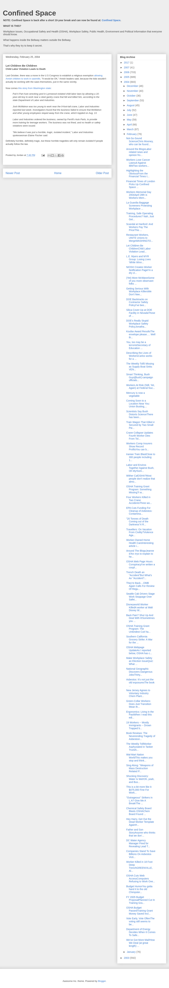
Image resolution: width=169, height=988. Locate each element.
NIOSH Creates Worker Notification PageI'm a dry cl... (139, 270)
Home (58, 173)
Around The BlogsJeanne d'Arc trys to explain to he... (140, 553)
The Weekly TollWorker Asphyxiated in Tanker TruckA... (139, 746)
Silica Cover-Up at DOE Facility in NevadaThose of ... (140, 312)
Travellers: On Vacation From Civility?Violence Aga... (139, 532)
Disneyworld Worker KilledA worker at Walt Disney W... (139, 607)
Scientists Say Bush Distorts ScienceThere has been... (139, 414)
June (130, 114)
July (129, 110)
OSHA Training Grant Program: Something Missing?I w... (138, 489)
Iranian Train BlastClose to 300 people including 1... (140, 457)
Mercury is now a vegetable (135, 394)
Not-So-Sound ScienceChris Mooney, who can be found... (139, 141)
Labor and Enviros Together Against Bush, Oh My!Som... (140, 468)
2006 (127, 72)
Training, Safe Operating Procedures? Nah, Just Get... (140, 216)
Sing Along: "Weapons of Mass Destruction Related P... (139, 768)
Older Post (102, 173)
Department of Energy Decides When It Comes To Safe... (140, 932)
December (133, 86)
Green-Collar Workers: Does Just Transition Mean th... (138, 704)
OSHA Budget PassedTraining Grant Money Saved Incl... (139, 910)
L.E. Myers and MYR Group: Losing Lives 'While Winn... (138, 259)
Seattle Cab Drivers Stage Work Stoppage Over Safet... (140, 596)
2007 (127, 67)
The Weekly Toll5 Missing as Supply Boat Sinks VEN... (140, 366)
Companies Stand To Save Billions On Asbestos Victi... (140, 854)
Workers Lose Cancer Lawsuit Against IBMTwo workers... (138, 162)
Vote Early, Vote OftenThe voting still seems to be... (140, 921)
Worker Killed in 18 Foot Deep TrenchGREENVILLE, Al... (139, 866)
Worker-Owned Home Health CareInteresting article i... (140, 543)
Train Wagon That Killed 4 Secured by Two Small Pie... (140, 425)
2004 (127, 82)
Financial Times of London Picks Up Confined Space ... (140, 184)
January (131, 951)
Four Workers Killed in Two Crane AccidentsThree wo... (139, 500)
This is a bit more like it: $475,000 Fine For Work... (139, 789)
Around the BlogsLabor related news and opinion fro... (138, 152)
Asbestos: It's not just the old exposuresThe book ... (140, 682)
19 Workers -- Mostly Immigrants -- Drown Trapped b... (138, 725)
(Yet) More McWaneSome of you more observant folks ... (140, 280)
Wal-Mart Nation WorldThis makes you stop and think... (139, 757)
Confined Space (29, 13)
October (131, 95)
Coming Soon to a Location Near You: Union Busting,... (138, 403)
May (129, 119)
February (132, 134)
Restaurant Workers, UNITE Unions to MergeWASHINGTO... (139, 237)
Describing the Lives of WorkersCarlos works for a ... (139, 355)
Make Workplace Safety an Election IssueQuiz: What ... (139, 661)
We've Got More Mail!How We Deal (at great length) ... (140, 942)
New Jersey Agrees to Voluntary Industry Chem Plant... (138, 693)
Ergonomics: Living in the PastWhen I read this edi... (140, 714)
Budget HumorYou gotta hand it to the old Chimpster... (139, 889)
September (133, 100)
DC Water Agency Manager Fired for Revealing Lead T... (138, 843)
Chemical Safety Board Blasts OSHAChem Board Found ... (138, 811)
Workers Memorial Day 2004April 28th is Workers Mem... (138, 195)
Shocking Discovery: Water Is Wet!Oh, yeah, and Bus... (140, 779)
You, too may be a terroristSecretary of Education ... (138, 345)
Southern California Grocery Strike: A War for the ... (139, 639)
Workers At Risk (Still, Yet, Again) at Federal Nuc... (140, 387)
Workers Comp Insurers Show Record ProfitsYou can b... (139, 446)
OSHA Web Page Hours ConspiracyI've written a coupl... (140, 564)
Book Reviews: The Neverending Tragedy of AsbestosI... (140, 736)
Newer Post (13, 173)
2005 (127, 77)
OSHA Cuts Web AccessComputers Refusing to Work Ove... (140, 878)
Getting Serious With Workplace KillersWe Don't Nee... (139, 291)
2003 (127, 957)
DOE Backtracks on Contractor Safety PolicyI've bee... (137, 302)
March (130, 129)
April (129, 124)
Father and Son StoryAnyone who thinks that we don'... (140, 832)
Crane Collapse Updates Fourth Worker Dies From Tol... (139, 435)
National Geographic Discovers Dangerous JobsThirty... (139, 671)
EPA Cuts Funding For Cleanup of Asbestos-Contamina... (139, 511)
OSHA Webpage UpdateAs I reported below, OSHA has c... (139, 650)
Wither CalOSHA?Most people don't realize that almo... (140, 478)
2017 (127, 62)
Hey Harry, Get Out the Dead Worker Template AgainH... (140, 822)
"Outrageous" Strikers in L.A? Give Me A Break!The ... (139, 800)
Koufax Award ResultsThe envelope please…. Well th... (140, 334)
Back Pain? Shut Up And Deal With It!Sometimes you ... (140, 618)
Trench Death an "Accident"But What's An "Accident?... (139, 575)
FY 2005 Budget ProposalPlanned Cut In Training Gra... (140, 900)
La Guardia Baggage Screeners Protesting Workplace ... (139, 205)
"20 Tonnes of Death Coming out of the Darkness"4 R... (137, 521)
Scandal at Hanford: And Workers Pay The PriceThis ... (139, 227)
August (131, 105)
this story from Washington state (34, 88)
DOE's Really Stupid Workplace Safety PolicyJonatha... (137, 323)
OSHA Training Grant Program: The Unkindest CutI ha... (138, 629)
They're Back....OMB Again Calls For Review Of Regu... (140, 586)
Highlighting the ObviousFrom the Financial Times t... (137, 173)
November (133, 90)
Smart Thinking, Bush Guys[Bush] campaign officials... (139, 377)
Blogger (102, 981)
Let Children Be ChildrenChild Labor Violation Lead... (138, 248)
